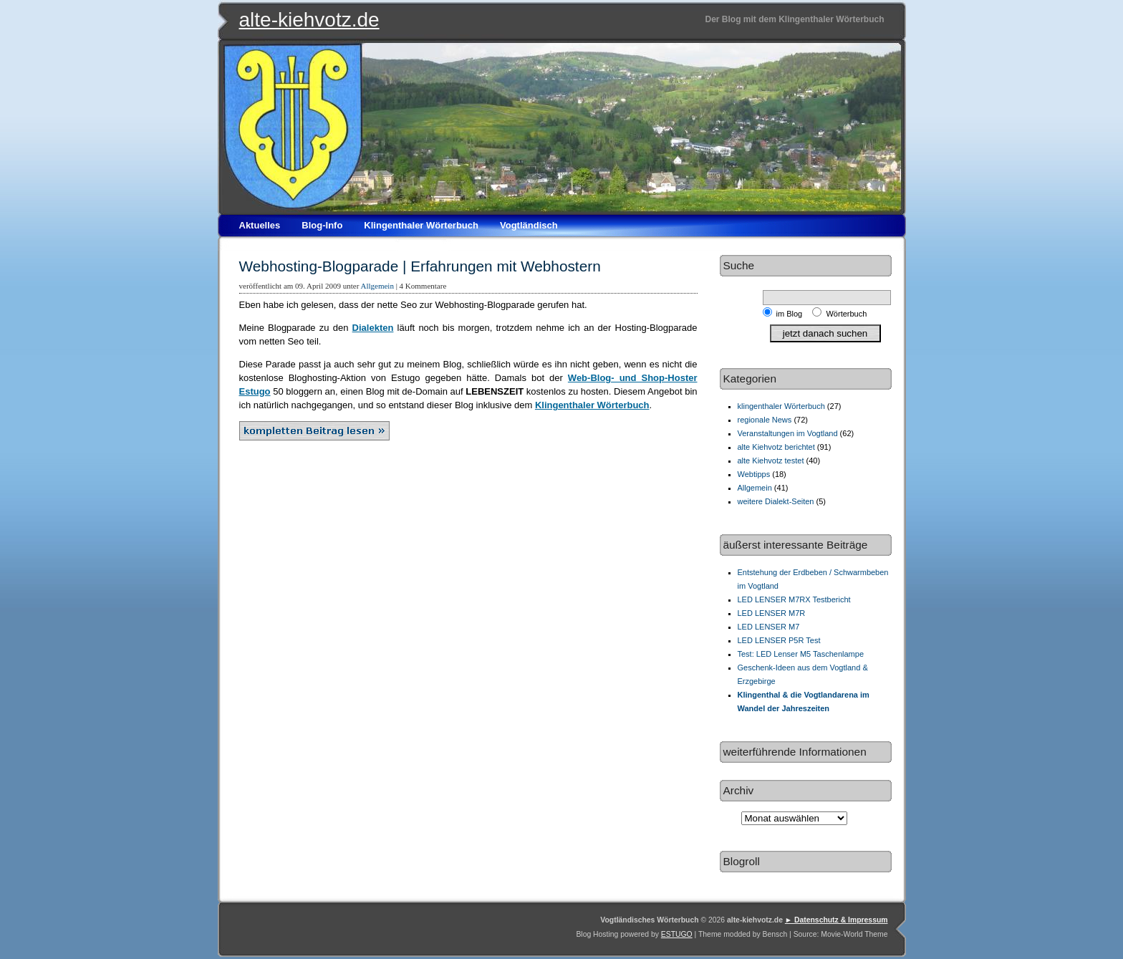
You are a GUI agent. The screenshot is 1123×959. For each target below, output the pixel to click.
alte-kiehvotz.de (309, 20)
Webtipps (754, 474)
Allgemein (376, 285)
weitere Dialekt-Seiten (776, 501)
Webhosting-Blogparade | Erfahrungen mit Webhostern (420, 266)
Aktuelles (260, 225)
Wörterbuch (846, 313)
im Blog (791, 313)
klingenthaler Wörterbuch (781, 406)
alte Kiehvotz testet (771, 460)
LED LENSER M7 (769, 626)
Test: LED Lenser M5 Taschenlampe (801, 654)
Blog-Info (322, 225)
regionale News (765, 419)
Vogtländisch (529, 225)
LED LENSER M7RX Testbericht (794, 599)
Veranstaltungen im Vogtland (788, 433)
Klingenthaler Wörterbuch (421, 225)
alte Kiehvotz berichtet (776, 447)
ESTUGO (677, 934)
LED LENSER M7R (772, 613)
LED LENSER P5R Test (779, 640)
